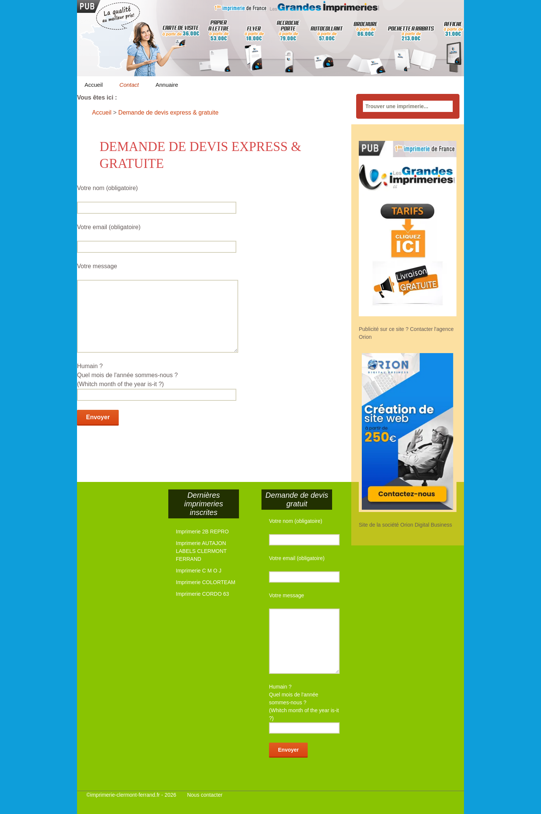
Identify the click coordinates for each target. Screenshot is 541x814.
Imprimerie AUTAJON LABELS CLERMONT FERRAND (201, 551)
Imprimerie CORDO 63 (202, 594)
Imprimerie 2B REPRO (202, 532)
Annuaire (167, 85)
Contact (129, 85)
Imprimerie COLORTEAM (205, 582)
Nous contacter (204, 795)
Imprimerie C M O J (198, 571)
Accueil (94, 85)
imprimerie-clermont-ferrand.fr (125, 795)
